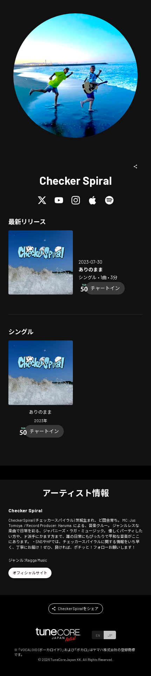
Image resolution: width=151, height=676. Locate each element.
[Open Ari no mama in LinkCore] (40, 262)
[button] (136, 167)
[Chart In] (105, 288)
